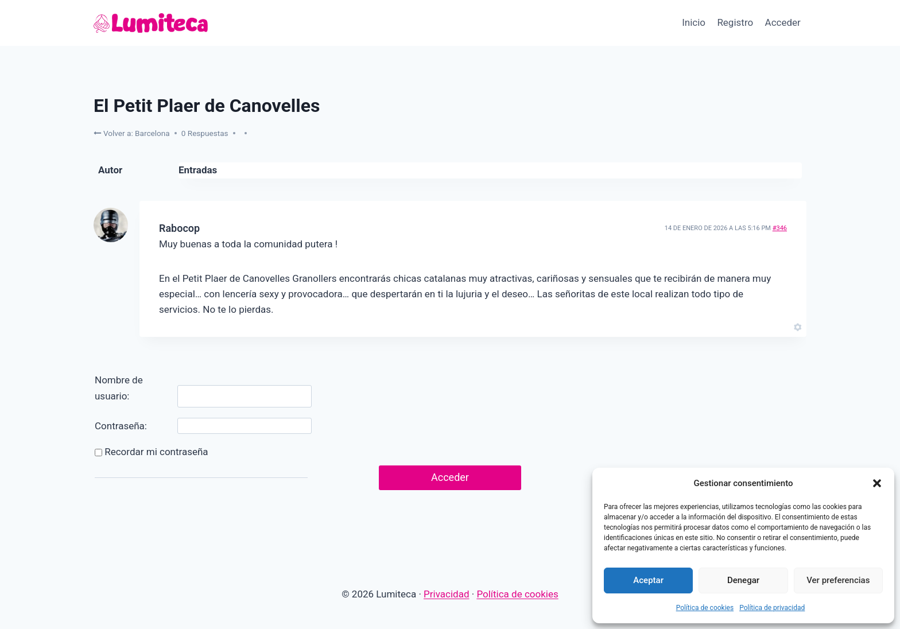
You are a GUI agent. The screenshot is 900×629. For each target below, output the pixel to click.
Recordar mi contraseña (156, 451)
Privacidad (446, 594)
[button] (877, 483)
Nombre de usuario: (119, 387)
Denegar (743, 580)
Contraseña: (121, 426)
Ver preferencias (838, 580)
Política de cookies (705, 608)
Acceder (783, 22)
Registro (735, 22)
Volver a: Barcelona (132, 133)
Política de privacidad (772, 608)
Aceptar (648, 580)
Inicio (693, 22)
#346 (780, 228)
